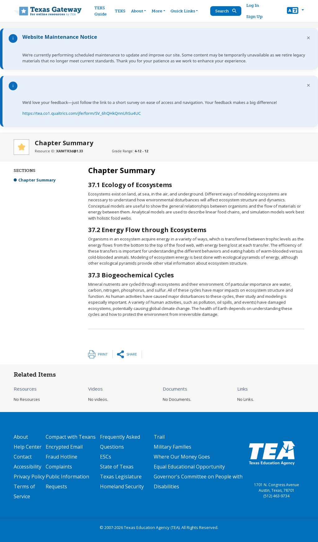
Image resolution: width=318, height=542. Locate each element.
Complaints (59, 466)
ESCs (105, 456)
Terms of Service (24, 491)
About (21, 436)
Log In (252, 5)
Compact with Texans (71, 436)
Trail (159, 436)
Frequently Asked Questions (120, 441)
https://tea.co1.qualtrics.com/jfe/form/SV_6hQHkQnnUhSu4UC (81, 113)
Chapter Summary (37, 180)
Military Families (172, 446)
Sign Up (254, 16)
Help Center (28, 446)
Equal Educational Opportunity (189, 466)
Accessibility (27, 466)
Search (225, 11)
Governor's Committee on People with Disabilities (198, 481)
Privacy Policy (29, 476)
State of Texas (117, 466)
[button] (295, 11)
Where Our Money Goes (182, 456)
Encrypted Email (64, 446)
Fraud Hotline (61, 456)
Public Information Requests (67, 481)
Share (131, 354)
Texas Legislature (121, 476)
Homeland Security (122, 486)
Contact (23, 456)
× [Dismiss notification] (308, 38)
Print (103, 354)
